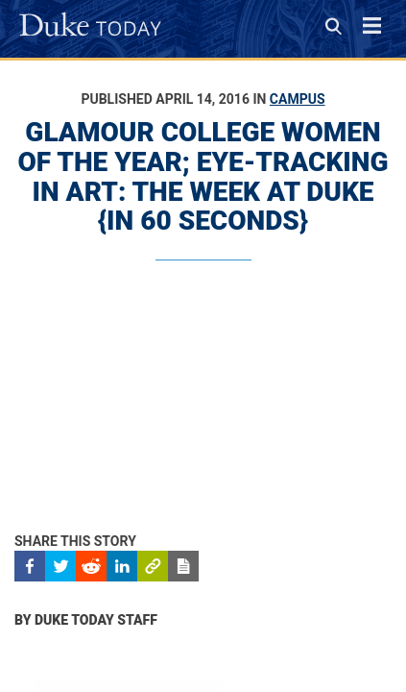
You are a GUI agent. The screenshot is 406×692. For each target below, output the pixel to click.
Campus (297, 99)
